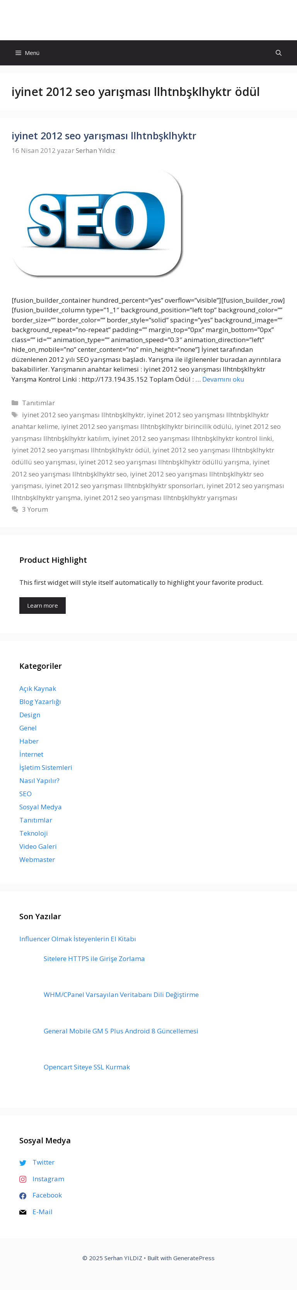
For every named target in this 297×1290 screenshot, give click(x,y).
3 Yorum (35, 509)
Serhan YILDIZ (149, 20)
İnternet (31, 754)
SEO (25, 793)
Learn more (42, 605)
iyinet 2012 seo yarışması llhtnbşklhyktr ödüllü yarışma (164, 461)
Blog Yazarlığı (40, 701)
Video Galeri (38, 846)
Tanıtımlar (38, 402)
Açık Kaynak (37, 688)
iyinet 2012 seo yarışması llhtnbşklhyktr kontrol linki (192, 438)
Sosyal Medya (40, 806)
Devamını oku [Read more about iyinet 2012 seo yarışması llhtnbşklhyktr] (223, 379)
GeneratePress (194, 1258)
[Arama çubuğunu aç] (278, 52)
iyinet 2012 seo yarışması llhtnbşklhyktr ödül (80, 449)
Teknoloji (33, 833)
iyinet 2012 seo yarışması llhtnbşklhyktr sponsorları (124, 485)
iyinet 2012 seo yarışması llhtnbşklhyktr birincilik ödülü (146, 426)
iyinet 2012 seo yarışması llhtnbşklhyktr (104, 135)
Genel (28, 727)
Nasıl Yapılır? (39, 780)
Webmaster (37, 859)
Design (29, 714)
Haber (29, 741)
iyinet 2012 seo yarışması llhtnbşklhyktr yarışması (160, 497)
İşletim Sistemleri (45, 767)
